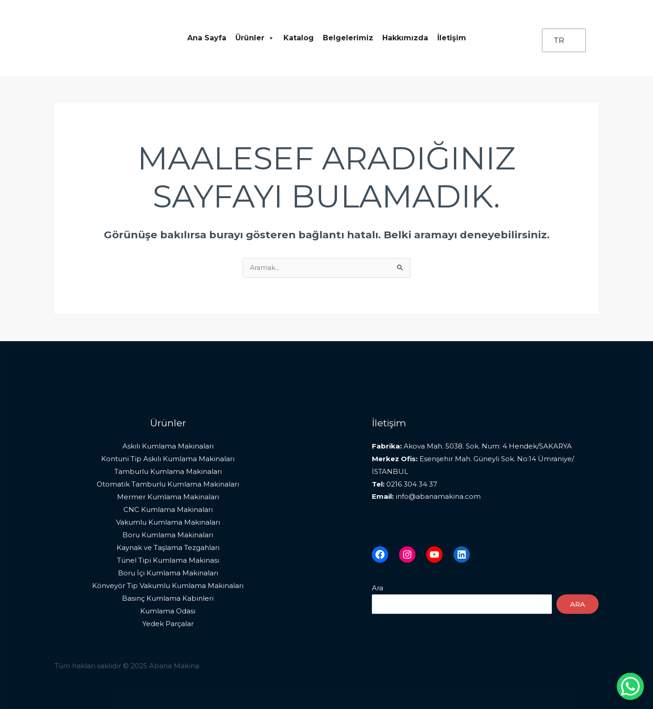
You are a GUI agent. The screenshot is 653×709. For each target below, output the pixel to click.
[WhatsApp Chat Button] (630, 686)
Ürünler (254, 38)
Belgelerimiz (348, 38)
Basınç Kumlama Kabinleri (168, 597)
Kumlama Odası (167, 610)
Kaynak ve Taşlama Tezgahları (168, 547)
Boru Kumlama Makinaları (167, 535)
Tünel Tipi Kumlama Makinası (168, 560)
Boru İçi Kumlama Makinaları (168, 572)
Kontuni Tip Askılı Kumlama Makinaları (167, 459)
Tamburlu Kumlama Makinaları (168, 472)
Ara (377, 588)
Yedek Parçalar (168, 623)
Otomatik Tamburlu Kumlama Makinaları (168, 484)
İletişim (451, 38)
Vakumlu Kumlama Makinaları (168, 522)
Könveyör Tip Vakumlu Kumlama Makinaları (168, 585)
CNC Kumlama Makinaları (168, 509)
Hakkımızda (405, 38)
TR (559, 40)
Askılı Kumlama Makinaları (168, 446)
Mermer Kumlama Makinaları (168, 496)
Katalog (298, 38)
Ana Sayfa (206, 38)
